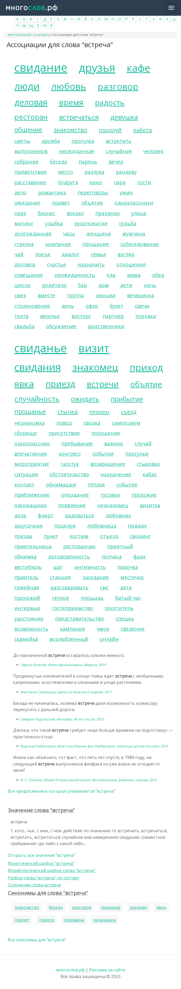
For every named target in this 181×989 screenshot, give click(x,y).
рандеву (126, 171)
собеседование (139, 244)
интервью (27, 608)
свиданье (40, 348)
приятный (120, 546)
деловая (30, 102)
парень (88, 161)
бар (82, 285)
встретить (118, 140)
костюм (79, 536)
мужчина (133, 233)
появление (72, 505)
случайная (119, 151)
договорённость (69, 556)
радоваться (79, 515)
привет (61, 202)
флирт (45, 515)
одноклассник (32, 443)
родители (54, 285)
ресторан (31, 117)
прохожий (27, 597)
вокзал (75, 213)
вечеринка (140, 295)
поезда (23, 536)
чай (19, 254)
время (71, 102)
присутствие (64, 433)
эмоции (106, 295)
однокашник (30, 505)
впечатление (30, 453)
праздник (107, 213)
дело (20, 192)
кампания (72, 628)
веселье (50, 316)
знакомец (95, 367)
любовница (101, 525)
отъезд (109, 536)
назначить (91, 264)
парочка (127, 567)
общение (28, 129)
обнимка (25, 556)
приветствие (30, 171)
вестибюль (28, 567)
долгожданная (32, 233)
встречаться (79, 117)
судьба (127, 223)
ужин (126, 192)
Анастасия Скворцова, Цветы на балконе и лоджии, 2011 (66, 692)
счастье (56, 264)
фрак (139, 556)
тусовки (110, 494)
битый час (128, 597)
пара (120, 182)
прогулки (137, 453)
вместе (46, 295)
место (65, 171)
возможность (31, 628)
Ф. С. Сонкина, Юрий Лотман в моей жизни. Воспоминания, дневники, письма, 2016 (88, 780)
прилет (22, 920)
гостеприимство (72, 608)
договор (24, 264)
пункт (51, 536)
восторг (81, 316)
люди (27, 86)
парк (20, 213)
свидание (40, 67)
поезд (42, 254)
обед (158, 274)
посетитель (119, 608)
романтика (52, 192)
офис (92, 305)
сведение (133, 628)
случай (143, 443)
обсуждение (61, 326)
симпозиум (126, 422)
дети (126, 285)
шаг (58, 567)
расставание (30, 182)
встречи (103, 384)
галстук (70, 463)
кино (96, 182)
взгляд (126, 254)
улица (138, 213)
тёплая (96, 484)
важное (113, 443)
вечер (116, 161)
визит (93, 348)
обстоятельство (69, 474)
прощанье (30, 411)
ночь (150, 285)
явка (24, 384)
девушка (124, 117)
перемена (74, 920)
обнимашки (61, 484)
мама (134, 274)
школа (22, 285)
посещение (105, 433)
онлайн (109, 638)
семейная (26, 587)
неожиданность (74, 274)
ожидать (85, 399)
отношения (131, 264)
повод (64, 422)
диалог (70, 254)
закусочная (28, 525)
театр (21, 316)
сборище (25, 433)
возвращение (107, 463)
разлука (94, 171)
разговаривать (70, 587)
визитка (150, 505)
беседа (58, 161)
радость (110, 102)
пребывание (77, 443)
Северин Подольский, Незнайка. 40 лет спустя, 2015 (61, 719)
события (103, 453)
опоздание (75, 494)
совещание (28, 274)
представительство (79, 618)
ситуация (26, 474)
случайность (36, 399)
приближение (32, 494)
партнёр (113, 316)
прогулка (83, 140)
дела (20, 515)
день (68, 305)
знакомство (70, 130)
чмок (103, 628)
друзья (97, 67)
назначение (116, 474)
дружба (51, 140)
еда (111, 274)
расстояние (28, 618)
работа (142, 129)
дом (103, 285)
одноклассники (133, 202)
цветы (22, 140)
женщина (98, 233)
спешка (125, 618)
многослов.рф (19, 34)
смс (104, 587)
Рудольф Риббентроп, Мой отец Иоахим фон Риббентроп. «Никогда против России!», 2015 (94, 746)
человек (153, 151)
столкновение (32, 305)
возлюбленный (69, 638)
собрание (26, 161)
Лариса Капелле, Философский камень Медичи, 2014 (63, 664)
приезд (60, 383)
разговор (118, 86)
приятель (26, 577)
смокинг (140, 536)
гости (144, 182)
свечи (142, 305)
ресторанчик (79, 546)
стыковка (148, 463)
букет (116, 305)
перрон (99, 411)
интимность (90, 567)
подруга (68, 182)
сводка (91, 422)
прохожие (144, 494)
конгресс (70, 453)
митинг (24, 223)
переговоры (93, 192)
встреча (44, 34)
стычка (67, 411)
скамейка (26, 638)
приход (146, 367)
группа (75, 295)
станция (60, 577)
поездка (145, 316)
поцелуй (110, 129)
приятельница (33, 546)
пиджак (137, 525)
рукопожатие (91, 223)
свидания (37, 367)
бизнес (46, 213)
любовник (118, 515)
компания (58, 244)
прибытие (127, 399)
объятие (146, 384)
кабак (150, 474)
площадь (92, 597)
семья (98, 254)
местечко (132, 577)
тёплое (60, 597)
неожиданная (76, 151)
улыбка (54, 223)
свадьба (24, 326)
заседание (96, 577)
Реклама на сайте (107, 970)
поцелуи (65, 525)
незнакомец (112, 505)
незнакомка (29, 422)
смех (20, 295)
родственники (106, 326)
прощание (95, 244)
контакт (24, 484)
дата (126, 587)
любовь (68, 86)
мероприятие (31, 463)
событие (127, 484)
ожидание (27, 202)
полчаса (112, 556)
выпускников (30, 151)
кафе (138, 68)
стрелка (24, 244)
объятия (92, 202)
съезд (128, 411)
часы (69, 233)
